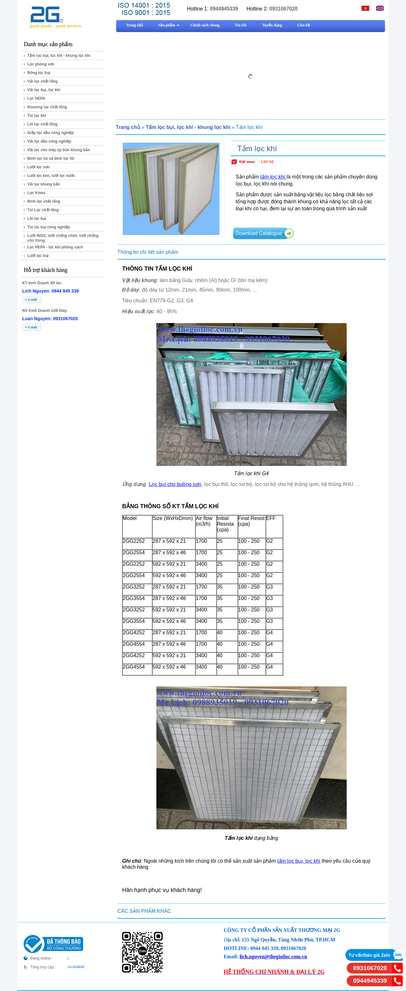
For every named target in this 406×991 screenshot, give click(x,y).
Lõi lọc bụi (36, 218)
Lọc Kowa (36, 193)
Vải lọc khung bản (43, 184)
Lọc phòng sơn (40, 64)
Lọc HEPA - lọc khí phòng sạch (55, 247)
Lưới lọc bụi (38, 255)
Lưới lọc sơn (38, 167)
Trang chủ (128, 127)
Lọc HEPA (36, 98)
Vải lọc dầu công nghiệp (49, 141)
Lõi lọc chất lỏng (42, 124)
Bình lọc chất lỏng (43, 201)
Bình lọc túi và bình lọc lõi (50, 158)
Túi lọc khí (36, 115)
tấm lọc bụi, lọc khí (298, 861)
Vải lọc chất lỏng (42, 81)
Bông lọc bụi (38, 73)
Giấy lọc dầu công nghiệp (50, 133)
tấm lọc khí (273, 176)
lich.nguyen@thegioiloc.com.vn (273, 956)
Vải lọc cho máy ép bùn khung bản (58, 150)
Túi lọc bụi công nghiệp (48, 227)
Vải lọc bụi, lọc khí (43, 90)
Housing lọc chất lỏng (47, 107)
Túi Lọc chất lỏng (43, 210)
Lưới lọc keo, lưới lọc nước (51, 175)
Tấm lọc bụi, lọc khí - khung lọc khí (58, 55)
